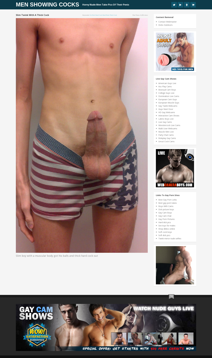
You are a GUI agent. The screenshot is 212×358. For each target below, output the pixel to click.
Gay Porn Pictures (166, 219)
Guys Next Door (165, 109)
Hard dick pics (164, 222)
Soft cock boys (165, 232)
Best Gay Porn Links (167, 199)
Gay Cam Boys (165, 212)
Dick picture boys (166, 209)
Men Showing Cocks (47, 4)
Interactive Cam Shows (168, 115)
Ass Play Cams (165, 86)
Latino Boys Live (166, 118)
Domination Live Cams (168, 96)
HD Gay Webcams (166, 112)
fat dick (92, 15)
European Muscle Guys (168, 102)
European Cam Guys (167, 99)
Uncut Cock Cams (166, 141)
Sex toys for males (166, 225)
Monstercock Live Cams (169, 125)
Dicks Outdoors (165, 25)
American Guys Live (167, 83)
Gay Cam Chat (164, 216)
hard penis (106, 15)
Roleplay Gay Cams (167, 138)
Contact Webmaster (167, 21)
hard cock (98, 15)
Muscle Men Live (166, 131)
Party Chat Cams (166, 135)
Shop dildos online (166, 228)
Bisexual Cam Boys (167, 89)
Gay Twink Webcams (167, 106)
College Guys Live (166, 93)
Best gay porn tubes (167, 203)
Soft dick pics (164, 235)
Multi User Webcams (167, 128)
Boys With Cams (165, 206)
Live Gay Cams (165, 122)
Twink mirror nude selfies (169, 238)
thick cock (113, 15)
